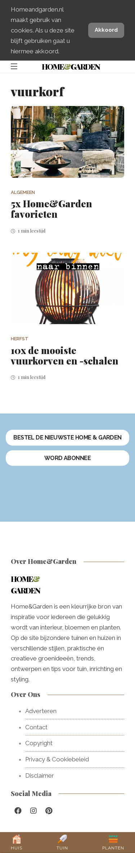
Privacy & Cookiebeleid (57, 759)
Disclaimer (39, 775)
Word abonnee (67, 458)
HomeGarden (71, 66)
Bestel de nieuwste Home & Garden (67, 437)
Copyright (39, 743)
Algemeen (23, 192)
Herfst (19, 338)
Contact (36, 727)
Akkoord (106, 30)
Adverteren (41, 711)
